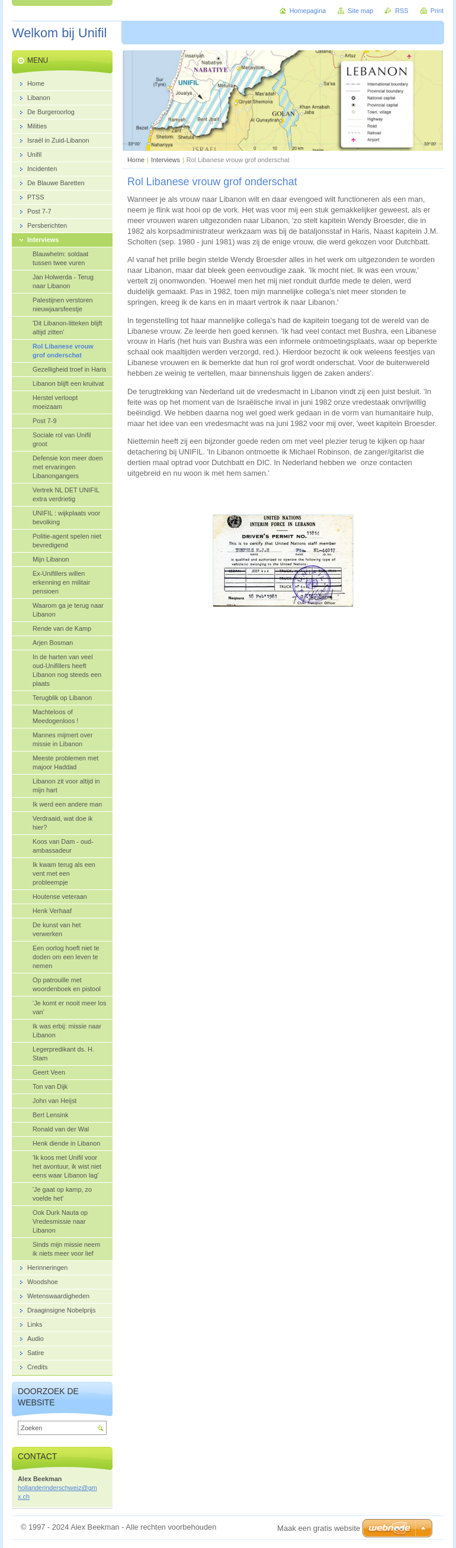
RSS (401, 10)
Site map (360, 10)
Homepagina (308, 10)
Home (135, 159)
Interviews (165, 159)
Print (437, 10)
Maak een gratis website (318, 1528)
